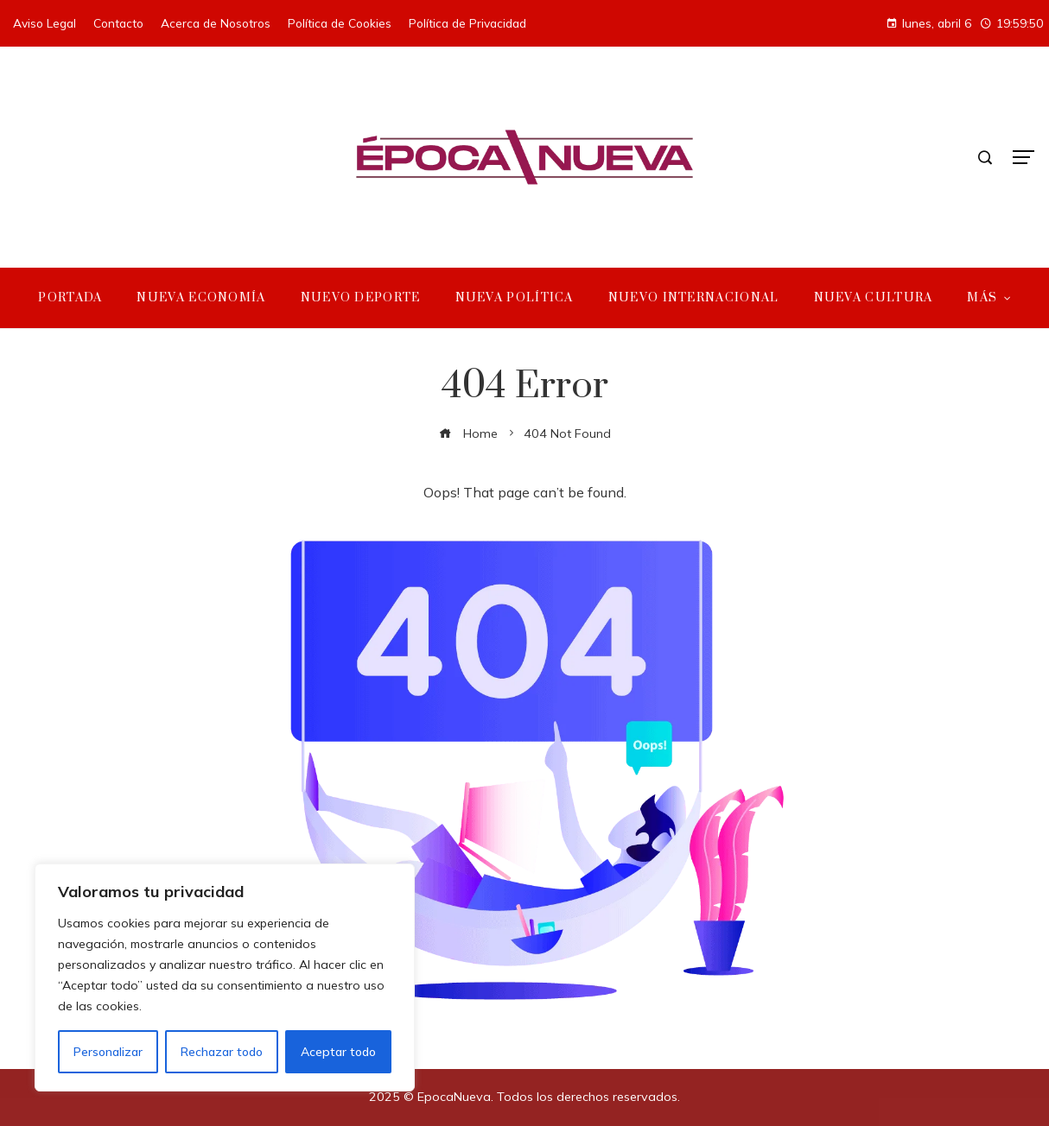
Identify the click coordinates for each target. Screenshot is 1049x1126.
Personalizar (108, 1052)
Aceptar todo (338, 1052)
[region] (225, 977)
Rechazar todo (222, 1052)
